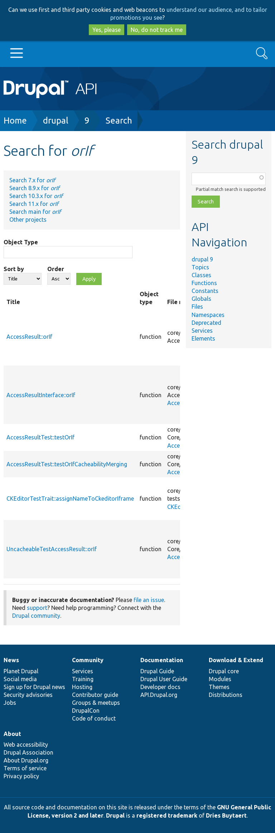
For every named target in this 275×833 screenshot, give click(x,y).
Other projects (28, 219)
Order (55, 269)
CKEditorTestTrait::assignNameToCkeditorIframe (70, 498)
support (37, 608)
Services (202, 330)
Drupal (115, 815)
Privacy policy (21, 776)
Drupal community (36, 615)
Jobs (10, 702)
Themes (219, 687)
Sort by (14, 269)
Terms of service (25, 768)
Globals (201, 298)
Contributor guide (95, 695)
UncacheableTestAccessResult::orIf (51, 549)
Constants (205, 291)
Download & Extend (236, 660)
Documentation (161, 660)
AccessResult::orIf (29, 336)
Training (82, 679)
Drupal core (224, 671)
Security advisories (28, 695)
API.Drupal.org (158, 695)
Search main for (35, 211)
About (12, 734)
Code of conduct (94, 718)
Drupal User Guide (163, 679)
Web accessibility (26, 744)
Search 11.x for (33, 204)
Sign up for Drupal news (34, 687)
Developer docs (160, 687)
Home (15, 120)
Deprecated (206, 322)
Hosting (82, 687)
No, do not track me (157, 30)
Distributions (225, 695)
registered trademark (166, 815)
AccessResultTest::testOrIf (40, 437)
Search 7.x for (32, 180)
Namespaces (208, 315)
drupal (55, 120)
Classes (201, 275)
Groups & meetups (96, 702)
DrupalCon (86, 710)
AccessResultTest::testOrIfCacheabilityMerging (66, 464)
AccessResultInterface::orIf (40, 395)
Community (87, 660)
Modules (220, 679)
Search (119, 120)
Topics (200, 267)
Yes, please (106, 30)
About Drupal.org (26, 760)
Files (197, 306)
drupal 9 (202, 259)
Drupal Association (28, 752)
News (11, 660)
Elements (203, 338)
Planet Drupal (21, 671)
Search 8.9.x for (34, 188)
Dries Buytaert (226, 815)
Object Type (21, 242)
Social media (20, 679)
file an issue (149, 600)
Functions (204, 283)
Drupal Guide (157, 671)
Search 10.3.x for (36, 196)
